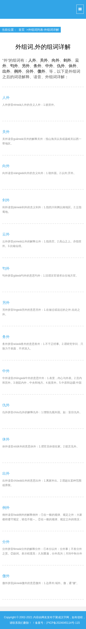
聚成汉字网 (9, 9)
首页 (22, 29)
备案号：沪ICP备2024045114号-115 (57, 622)
